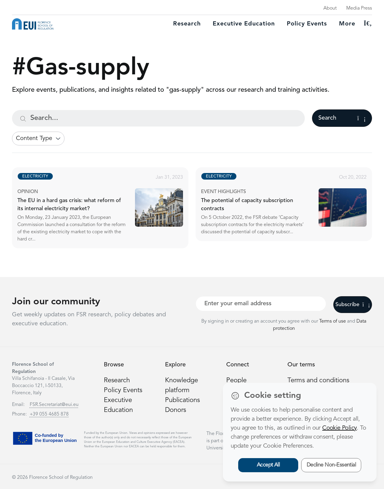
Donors (175, 410)
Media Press (359, 8)
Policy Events (307, 24)
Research (187, 24)
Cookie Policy (339, 428)
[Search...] (158, 118)
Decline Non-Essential (331, 465)
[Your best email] (261, 303)
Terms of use (333, 321)
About (330, 8)
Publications (182, 400)
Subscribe (352, 304)
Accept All (268, 465)
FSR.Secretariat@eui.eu (54, 404)
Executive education (244, 24)
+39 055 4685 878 (49, 414)
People (236, 380)
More (347, 24)
